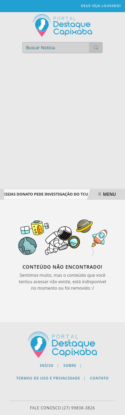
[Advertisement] (62, 123)
